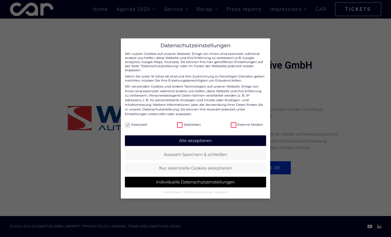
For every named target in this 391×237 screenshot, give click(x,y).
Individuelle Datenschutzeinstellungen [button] (195, 177)
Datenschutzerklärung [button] (198, 187)
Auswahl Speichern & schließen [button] (195, 149)
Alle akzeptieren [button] (195, 135)
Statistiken (189, 120)
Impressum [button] (221, 187)
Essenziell (136, 120)
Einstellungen (136, 109)
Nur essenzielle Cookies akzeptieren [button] (195, 163)
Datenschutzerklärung (160, 104)
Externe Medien (247, 120)
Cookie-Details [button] (172, 187)
